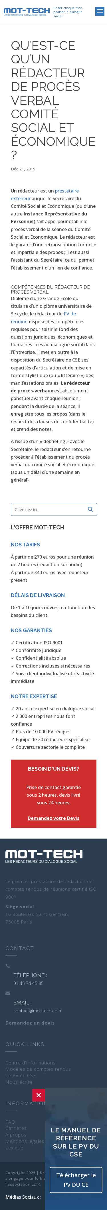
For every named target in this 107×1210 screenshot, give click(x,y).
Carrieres (16, 1128)
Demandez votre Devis (53, 818)
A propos (16, 1135)
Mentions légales (25, 1141)
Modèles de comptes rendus (38, 1069)
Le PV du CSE (20, 1075)
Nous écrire (19, 1082)
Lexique (14, 1148)
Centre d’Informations (30, 1063)
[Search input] (50, 509)
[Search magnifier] (90, 509)
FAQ (10, 1122)
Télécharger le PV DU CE (76, 1179)
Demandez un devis (30, 1023)
